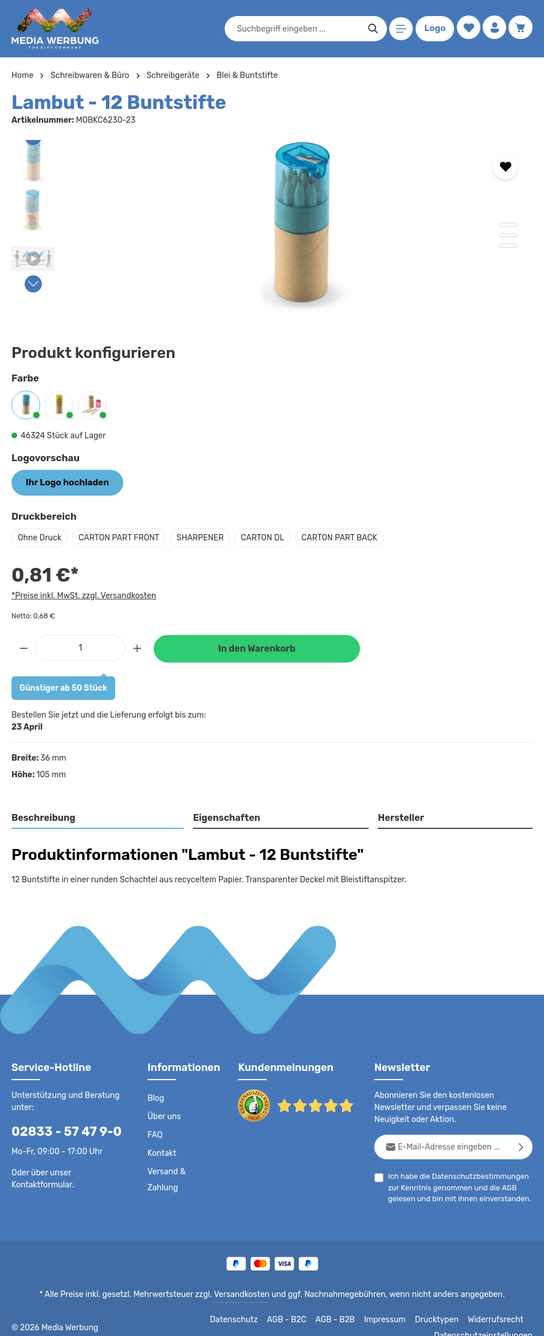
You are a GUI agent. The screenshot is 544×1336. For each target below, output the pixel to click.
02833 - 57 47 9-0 (60, 1130)
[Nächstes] (33, 284)
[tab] (98, 817)
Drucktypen (350, 1318)
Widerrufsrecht (405, 1318)
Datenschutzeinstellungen (487, 1318)
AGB (504, 1186)
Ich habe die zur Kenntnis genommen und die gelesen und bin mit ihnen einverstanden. (456, 1186)
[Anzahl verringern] (23, 646)
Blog (155, 1097)
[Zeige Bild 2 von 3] (508, 235)
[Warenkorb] (520, 29)
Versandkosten (244, 1293)
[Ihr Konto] (493, 29)
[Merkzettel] (466, 29)
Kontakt (160, 1152)
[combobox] (296, 28)
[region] (272, 226)
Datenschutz (152, 1318)
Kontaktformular (39, 1183)
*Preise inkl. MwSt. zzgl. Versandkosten (81, 593)
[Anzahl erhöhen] (138, 646)
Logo (433, 28)
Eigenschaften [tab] (225, 816)
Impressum (300, 1318)
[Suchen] (371, 28)
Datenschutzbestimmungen (475, 1175)
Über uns (163, 1115)
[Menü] (399, 29)
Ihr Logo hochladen (63, 481)
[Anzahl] (81, 646)
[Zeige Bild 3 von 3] (508, 245)
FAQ (155, 1134)
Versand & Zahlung (166, 1178)
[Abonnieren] (521, 1146)
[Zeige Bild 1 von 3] (508, 225)
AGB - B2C (203, 1318)
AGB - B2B (251, 1318)
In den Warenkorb (256, 647)
